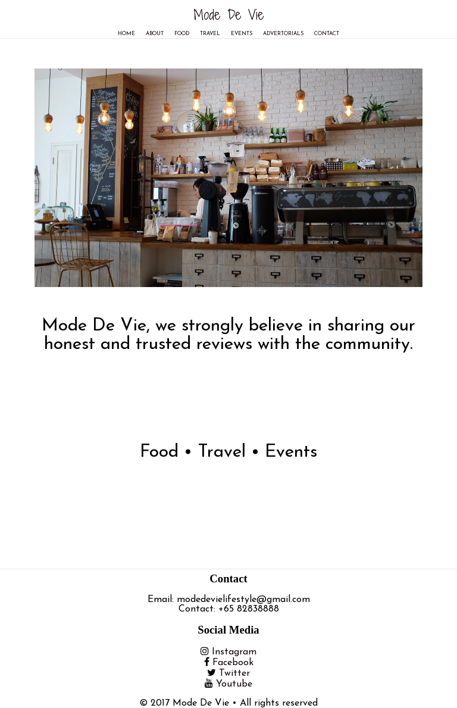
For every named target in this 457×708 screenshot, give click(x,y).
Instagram (234, 652)
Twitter (234, 673)
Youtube (234, 684)
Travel (210, 33)
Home (126, 33)
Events (241, 33)
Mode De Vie (228, 14)
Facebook (232, 663)
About (155, 33)
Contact (326, 33)
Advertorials (283, 33)
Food (181, 33)
